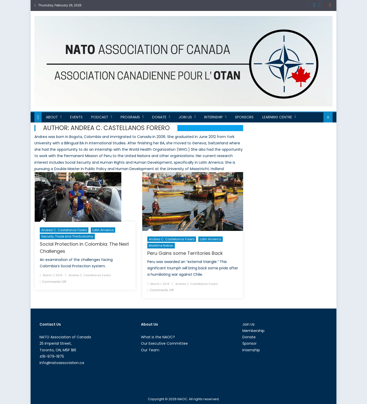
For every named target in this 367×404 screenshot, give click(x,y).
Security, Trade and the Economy (67, 236)
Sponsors (244, 117)
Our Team (150, 350)
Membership (253, 330)
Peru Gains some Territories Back (185, 253)
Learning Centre (277, 117)
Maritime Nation (161, 245)
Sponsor (249, 343)
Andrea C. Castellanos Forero (64, 230)
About (52, 117)
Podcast (99, 117)
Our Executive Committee (164, 343)
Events (76, 117)
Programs (130, 117)
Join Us (185, 117)
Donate (159, 117)
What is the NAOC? (158, 337)
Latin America (103, 230)
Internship (213, 117)
